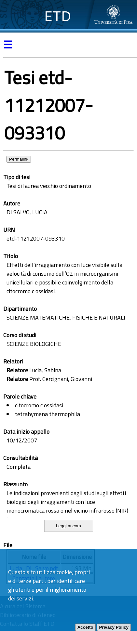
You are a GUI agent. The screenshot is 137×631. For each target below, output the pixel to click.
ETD (57, 16)
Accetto (85, 627)
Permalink (18, 159)
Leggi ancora (68, 525)
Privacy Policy (114, 627)
